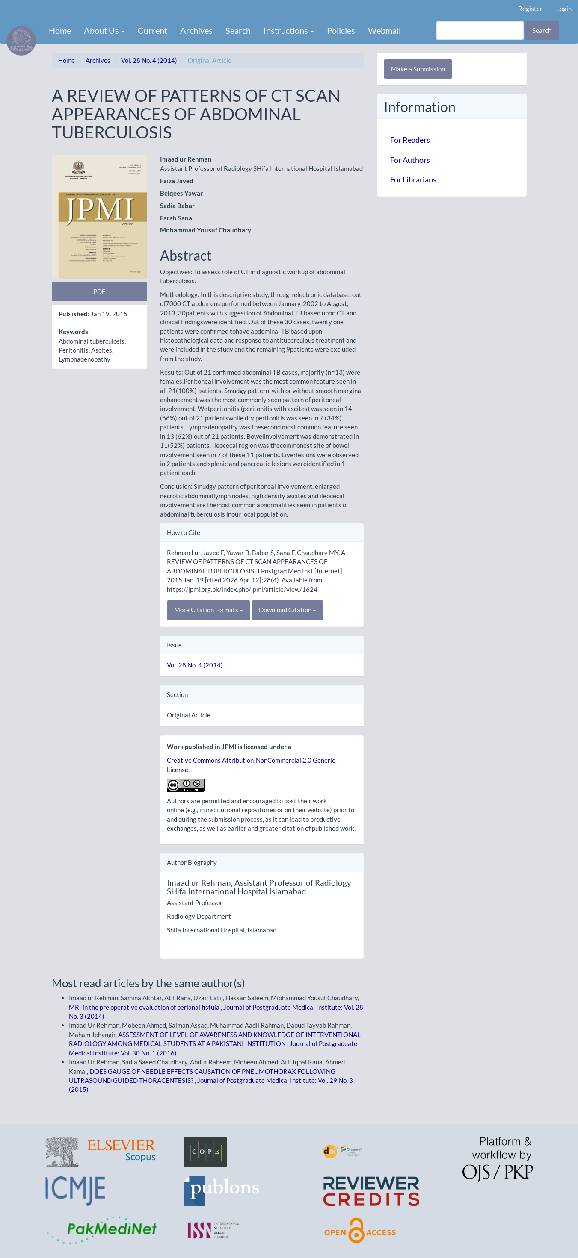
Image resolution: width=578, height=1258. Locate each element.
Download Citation (287, 610)
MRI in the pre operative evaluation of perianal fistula (145, 1007)
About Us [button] (104, 30)
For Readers (410, 139)
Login (564, 8)
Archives (196, 30)
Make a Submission (418, 69)
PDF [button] (99, 291)
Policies (341, 30)
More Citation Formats (208, 610)
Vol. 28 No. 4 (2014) (149, 60)
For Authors (410, 160)
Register (530, 8)
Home (60, 30)
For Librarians (413, 179)
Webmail (384, 30)
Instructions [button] (289, 30)
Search (238, 30)
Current (152, 30)
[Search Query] (480, 30)
